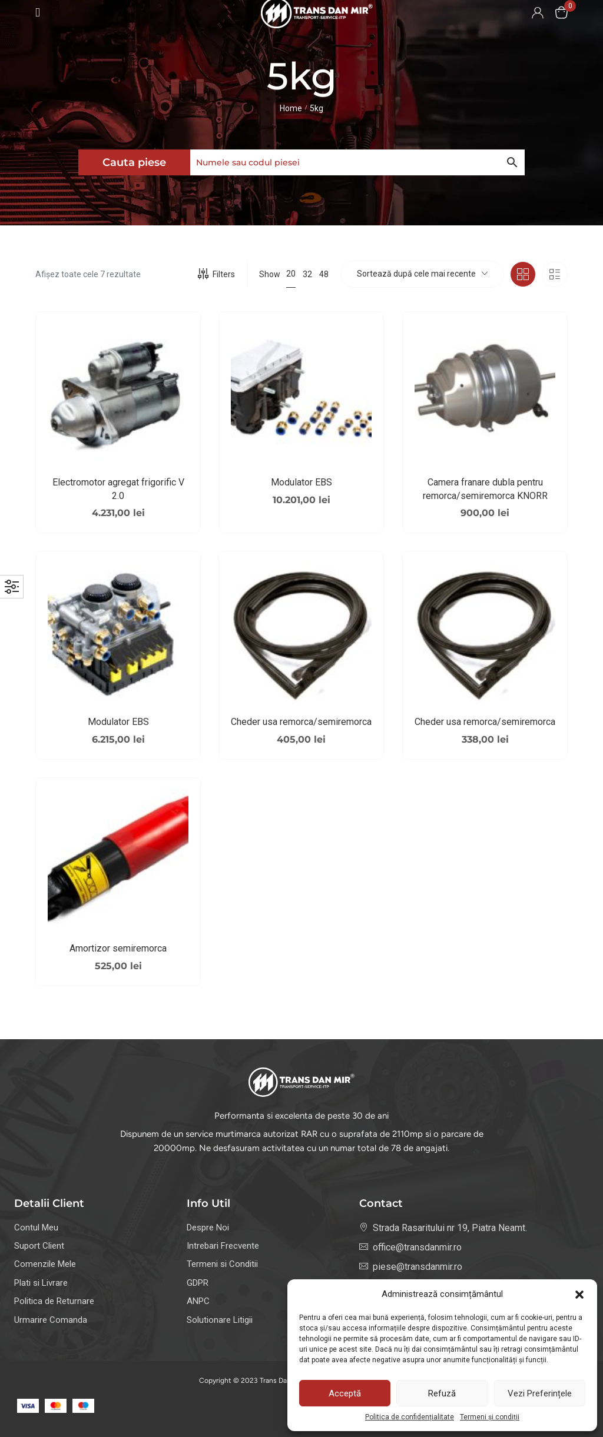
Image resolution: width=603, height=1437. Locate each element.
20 (291, 273)
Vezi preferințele (540, 1393)
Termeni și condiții (489, 1417)
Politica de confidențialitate (409, 1417)
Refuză (442, 1393)
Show (269, 274)
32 (307, 274)
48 (324, 274)
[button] (579, 1294)
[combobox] (422, 274)
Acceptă (345, 1393)
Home (291, 108)
